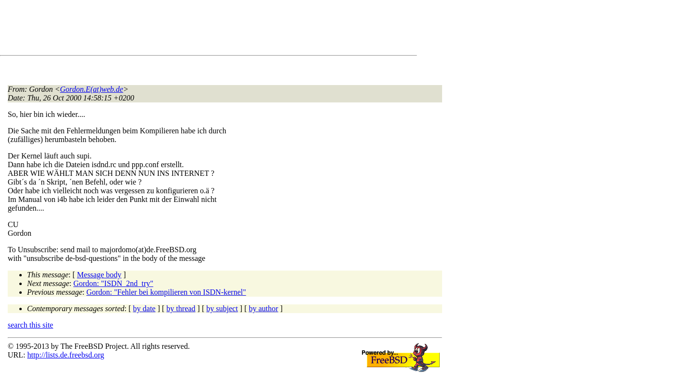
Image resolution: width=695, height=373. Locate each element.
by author (263, 308)
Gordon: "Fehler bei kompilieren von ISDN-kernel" (166, 292)
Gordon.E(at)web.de (91, 89)
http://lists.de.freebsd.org (65, 355)
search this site (30, 325)
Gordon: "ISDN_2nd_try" (113, 283)
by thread (181, 308)
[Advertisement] (183, 29)
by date (144, 308)
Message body (99, 275)
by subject (222, 308)
